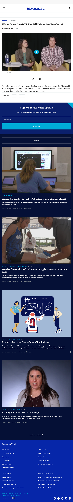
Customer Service (43, 460)
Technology (43, 15)
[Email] (36, 119)
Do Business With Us (46, 473)
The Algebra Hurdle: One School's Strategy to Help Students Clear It (34, 199)
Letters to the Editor (44, 453)
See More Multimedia (36, 435)
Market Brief (66, 15)
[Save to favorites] (70, 209)
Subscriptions (6, 477)
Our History (5, 457)
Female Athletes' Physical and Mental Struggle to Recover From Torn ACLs (34, 270)
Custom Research (44, 488)
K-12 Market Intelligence (46, 484)
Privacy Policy (15, 495)
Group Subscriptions (9, 484)
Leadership (6, 15)
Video (14, 21)
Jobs (57, 15)
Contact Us (42, 449)
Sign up (36, 126)
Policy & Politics (17, 15)
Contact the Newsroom (45, 464)
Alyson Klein (6, 422)
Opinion (51, 15)
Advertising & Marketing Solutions (50, 477)
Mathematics (7, 196)
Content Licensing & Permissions (13, 488)
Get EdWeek (6, 473)
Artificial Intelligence (11, 339)
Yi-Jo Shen (18, 209)
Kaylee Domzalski (8, 209)
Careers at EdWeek (8, 467)
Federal (6, 21)
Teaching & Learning (30, 15)
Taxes (14, 96)
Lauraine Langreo (8, 352)
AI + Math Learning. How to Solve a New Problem (25, 342)
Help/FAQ (41, 457)
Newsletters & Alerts (8, 481)
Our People (6, 460)
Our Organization (8, 453)
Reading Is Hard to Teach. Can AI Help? (20, 412)
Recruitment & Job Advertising (48, 481)
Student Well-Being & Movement (14, 266)
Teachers (22, 96)
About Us (5, 449)
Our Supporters (7, 464)
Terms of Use (6, 495)
